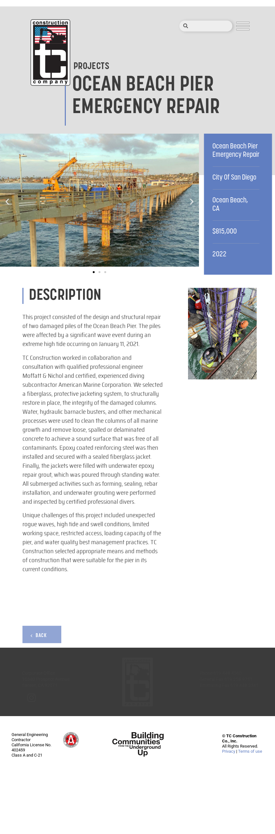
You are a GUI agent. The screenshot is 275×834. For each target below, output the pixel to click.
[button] (7, 202)
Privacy (228, 751)
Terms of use (250, 751)
